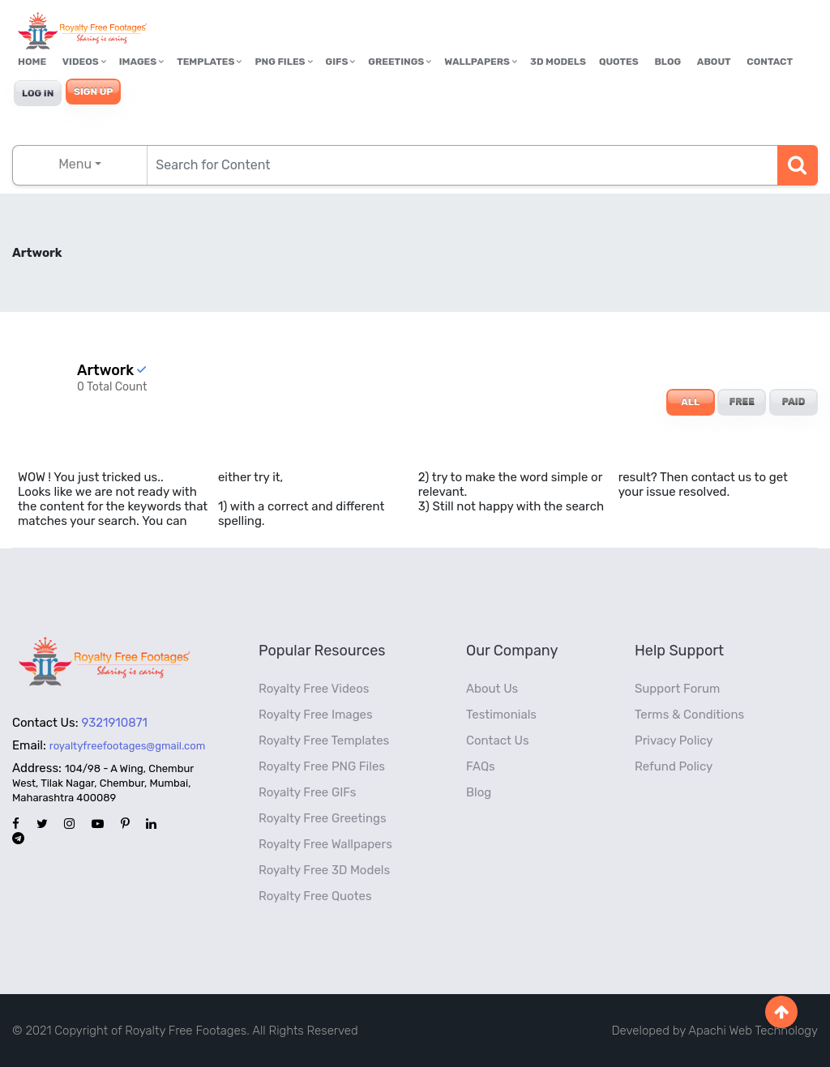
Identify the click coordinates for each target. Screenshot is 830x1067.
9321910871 (115, 722)
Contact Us (497, 740)
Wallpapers (480, 61)
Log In (37, 93)
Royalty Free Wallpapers (325, 844)
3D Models (558, 61)
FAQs (480, 766)
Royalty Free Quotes (315, 896)
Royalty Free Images (316, 714)
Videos (84, 61)
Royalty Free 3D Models (324, 870)
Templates (209, 61)
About (714, 61)
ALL (690, 402)
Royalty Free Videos (314, 688)
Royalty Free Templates (324, 740)
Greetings (399, 61)
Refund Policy (673, 766)
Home (32, 61)
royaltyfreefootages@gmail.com (127, 746)
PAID (794, 402)
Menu (75, 164)
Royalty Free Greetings (323, 818)
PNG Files (283, 61)
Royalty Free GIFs (307, 792)
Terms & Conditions (689, 714)
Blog (667, 61)
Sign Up (93, 91)
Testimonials (501, 714)
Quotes (619, 61)
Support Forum (677, 688)
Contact (770, 61)
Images (141, 61)
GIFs (341, 61)
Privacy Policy (674, 740)
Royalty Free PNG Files (322, 766)
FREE (742, 402)
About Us (492, 688)
